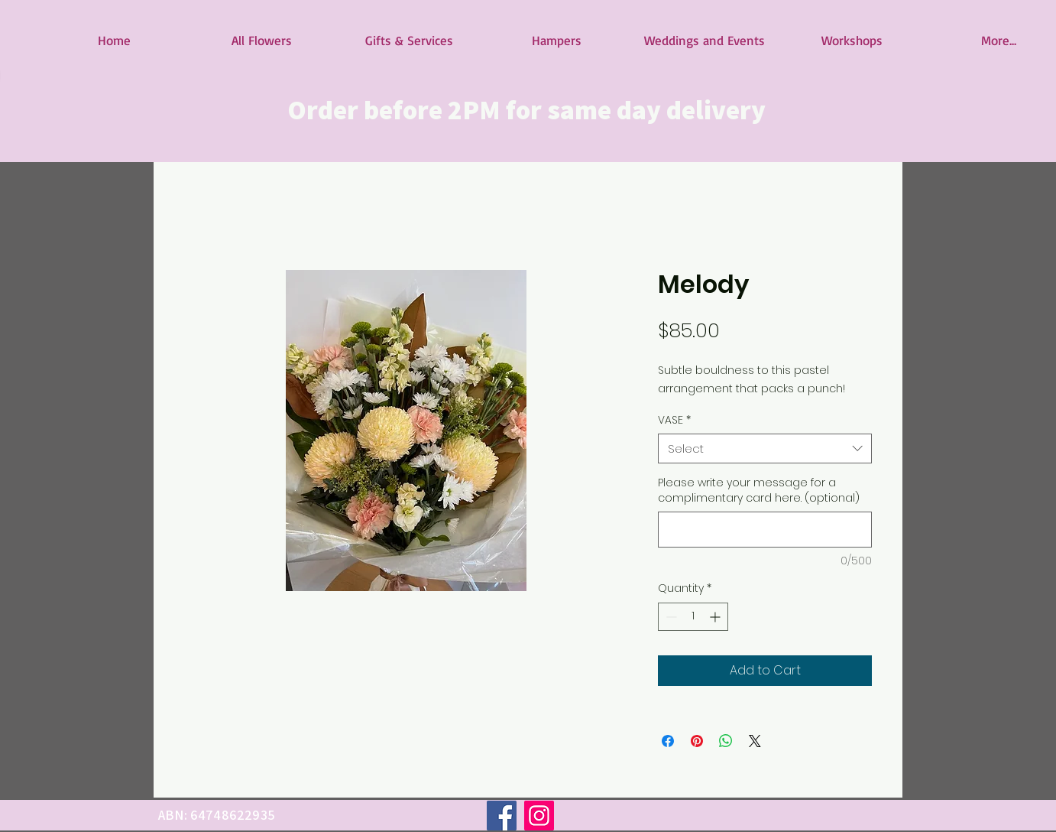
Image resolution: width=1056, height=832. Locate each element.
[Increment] (716, 616)
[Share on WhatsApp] (726, 741)
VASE (674, 420)
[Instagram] (539, 815)
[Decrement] (669, 616)
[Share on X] (755, 741)
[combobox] (765, 448)
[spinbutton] (693, 616)
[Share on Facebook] (668, 741)
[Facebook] (502, 815)
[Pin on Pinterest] (697, 741)
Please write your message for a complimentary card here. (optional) (759, 490)
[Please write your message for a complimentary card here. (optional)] (765, 529)
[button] (261, 40)
